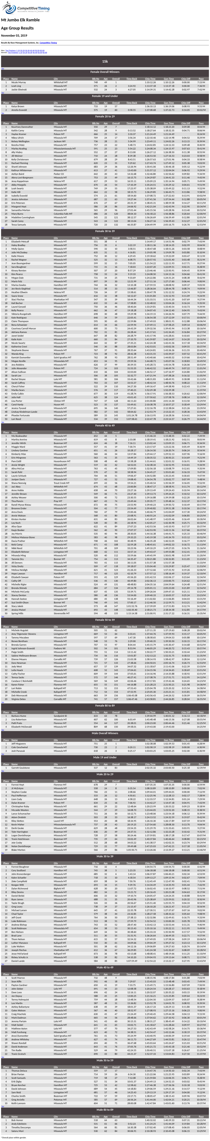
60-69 (42, 50)
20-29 (22, 50)
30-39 (27, 50)
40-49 (32, 50)
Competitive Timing (48, 42)
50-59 (37, 50)
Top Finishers (10, 50)
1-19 (18, 50)
